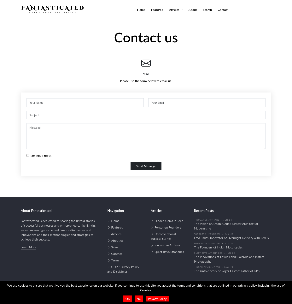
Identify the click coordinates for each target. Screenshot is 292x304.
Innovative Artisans (165, 245)
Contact (223, 9)
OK (127, 299)
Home (141, 9)
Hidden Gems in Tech (167, 221)
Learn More (28, 247)
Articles (114, 234)
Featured (157, 9)
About (193, 9)
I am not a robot (40, 155)
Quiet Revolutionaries (167, 251)
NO (139, 299)
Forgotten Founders (166, 227)
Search (207, 9)
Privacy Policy (157, 299)
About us (115, 240)
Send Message (146, 166)
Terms (113, 260)
